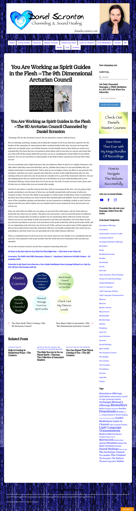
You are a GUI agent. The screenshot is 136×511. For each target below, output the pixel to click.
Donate (118, 43)
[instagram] (116, 200)
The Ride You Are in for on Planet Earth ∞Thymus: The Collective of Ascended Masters (50, 356)
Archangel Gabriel (106, 238)
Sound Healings (105, 344)
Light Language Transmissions (111, 295)
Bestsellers (103, 246)
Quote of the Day (14, 347)
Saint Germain (104, 336)
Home (12, 43)
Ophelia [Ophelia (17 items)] (102, 443)
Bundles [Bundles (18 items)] (122, 408)
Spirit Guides (104, 349)
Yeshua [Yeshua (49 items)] (120, 461)
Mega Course (104, 312)
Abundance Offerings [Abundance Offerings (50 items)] (110, 393)
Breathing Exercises (107, 254)
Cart (67, 47)
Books (59, 47)
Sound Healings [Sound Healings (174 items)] (109, 448)
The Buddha (103, 357)
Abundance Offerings (107, 225)
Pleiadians (103, 328)
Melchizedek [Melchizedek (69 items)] (106, 440)
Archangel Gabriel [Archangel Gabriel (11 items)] (113, 399)
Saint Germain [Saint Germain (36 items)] (106, 446)
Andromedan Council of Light (110, 234)
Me (125, 43)
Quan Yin (102, 332)
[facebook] (109, 200)
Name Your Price (68, 43)
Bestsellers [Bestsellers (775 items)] (119, 405)
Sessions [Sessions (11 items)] (117, 446)
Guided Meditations (106, 283)
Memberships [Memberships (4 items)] (118, 440)
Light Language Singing (108, 291)
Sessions (37, 43)
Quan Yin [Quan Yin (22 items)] (122, 443)
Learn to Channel (86, 43)
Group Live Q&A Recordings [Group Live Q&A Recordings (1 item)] (107, 418)
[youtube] (102, 200)
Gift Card (102, 271)
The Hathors (104, 369)
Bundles (102, 258)
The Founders (104, 365)
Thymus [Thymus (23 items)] (103, 461)
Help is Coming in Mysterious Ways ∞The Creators (19, 353)
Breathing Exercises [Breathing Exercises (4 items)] (111, 408)
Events (101, 267)
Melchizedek (104, 316)
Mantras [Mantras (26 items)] (103, 434)
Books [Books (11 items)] (101, 409)
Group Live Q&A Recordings (110, 279)
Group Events (24, 43)
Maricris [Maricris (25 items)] (111, 434)
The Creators (85, 347)
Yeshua (102, 381)
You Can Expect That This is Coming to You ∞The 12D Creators (79, 353)
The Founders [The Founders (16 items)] (105, 458)
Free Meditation (104, 43)
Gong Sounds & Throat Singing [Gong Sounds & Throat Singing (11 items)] (115, 415)
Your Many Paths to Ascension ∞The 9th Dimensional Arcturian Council (73, 324)
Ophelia (102, 324)
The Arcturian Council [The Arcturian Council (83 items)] (112, 452)
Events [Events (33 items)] (119, 412)
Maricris (102, 303)
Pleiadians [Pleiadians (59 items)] (112, 443)
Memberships (104, 320)
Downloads (103, 262)
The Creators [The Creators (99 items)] (118, 455)
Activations (103, 230)
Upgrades (103, 377)
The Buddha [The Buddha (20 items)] (104, 455)
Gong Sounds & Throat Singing (111, 275)
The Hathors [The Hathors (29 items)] (118, 458)
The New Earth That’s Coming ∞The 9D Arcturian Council (28, 324)
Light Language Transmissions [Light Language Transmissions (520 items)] (110, 429)
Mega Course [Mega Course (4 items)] (110, 437)
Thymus (102, 373)
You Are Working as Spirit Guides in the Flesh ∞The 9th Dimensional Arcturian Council (50, 73)
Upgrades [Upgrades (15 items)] (111, 461)
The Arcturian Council (107, 353)
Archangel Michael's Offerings (111, 242)
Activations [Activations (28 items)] (104, 396)
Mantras (102, 299)
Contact (76, 47)
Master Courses (51, 43)
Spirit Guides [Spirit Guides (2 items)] (123, 449)
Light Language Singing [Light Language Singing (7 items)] (118, 425)
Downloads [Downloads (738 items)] (107, 411)
